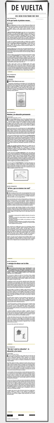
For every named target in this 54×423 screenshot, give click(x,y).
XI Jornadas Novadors (15, 55)
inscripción (26, 38)
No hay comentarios (10, 109)
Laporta (11, 191)
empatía (14, 354)
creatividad (11, 354)
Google (30, 18)
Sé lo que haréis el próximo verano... (19, 20)
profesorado (11, 266)
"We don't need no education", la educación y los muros (18, 350)
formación (11, 23)
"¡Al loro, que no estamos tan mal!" (18, 188)
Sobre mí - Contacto (35, 16)
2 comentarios (9, 183)
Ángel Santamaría (21, 384)
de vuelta (27, 7)
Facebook (34, 18)
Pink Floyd (17, 354)
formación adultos (15, 117)
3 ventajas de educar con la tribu (18, 263)
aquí (32, 39)
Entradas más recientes (10, 415)
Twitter (31, 18)
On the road (25, 16)
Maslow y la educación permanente (18, 114)
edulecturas (20, 16)
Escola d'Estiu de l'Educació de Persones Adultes (19, 43)
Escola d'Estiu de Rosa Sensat (11, 49)
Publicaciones (29, 16)
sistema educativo (14, 191)
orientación (19, 117)
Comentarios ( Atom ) (14, 418)
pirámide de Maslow (12, 121)
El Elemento (11, 77)
